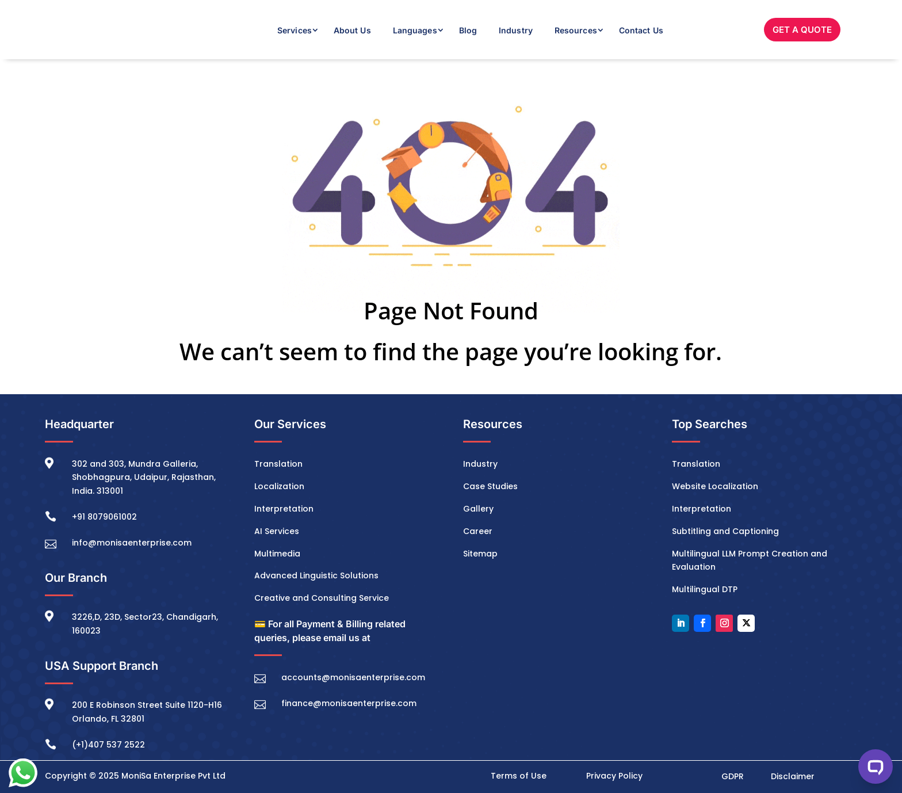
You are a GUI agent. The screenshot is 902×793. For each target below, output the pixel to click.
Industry (516, 30)
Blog (468, 30)
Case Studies (490, 486)
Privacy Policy (614, 775)
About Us (352, 30)
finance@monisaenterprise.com (348, 703)
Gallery (478, 508)
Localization (279, 486)
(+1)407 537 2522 (108, 744)
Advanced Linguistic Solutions (316, 575)
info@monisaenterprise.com (132, 542)
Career (477, 531)
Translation (278, 464)
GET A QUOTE (802, 29)
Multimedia (277, 553)
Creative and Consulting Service (321, 598)
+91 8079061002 (104, 517)
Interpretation (284, 508)
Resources (576, 30)
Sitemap (480, 553)
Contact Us (641, 30)
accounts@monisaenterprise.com (353, 677)
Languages (415, 30)
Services (294, 30)
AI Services (276, 531)
